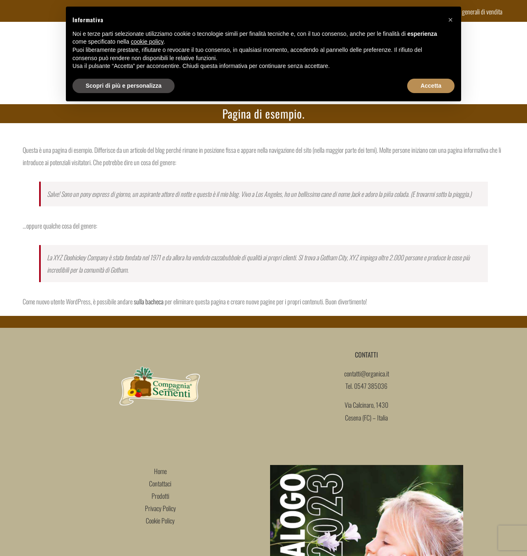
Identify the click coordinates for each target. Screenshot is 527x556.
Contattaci (160, 483)
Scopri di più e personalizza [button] (123, 85)
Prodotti (160, 496)
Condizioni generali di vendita (470, 11)
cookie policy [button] (147, 41)
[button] (450, 19)
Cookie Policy (160, 521)
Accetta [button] (430, 85)
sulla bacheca (148, 301)
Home (160, 471)
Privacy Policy (160, 508)
